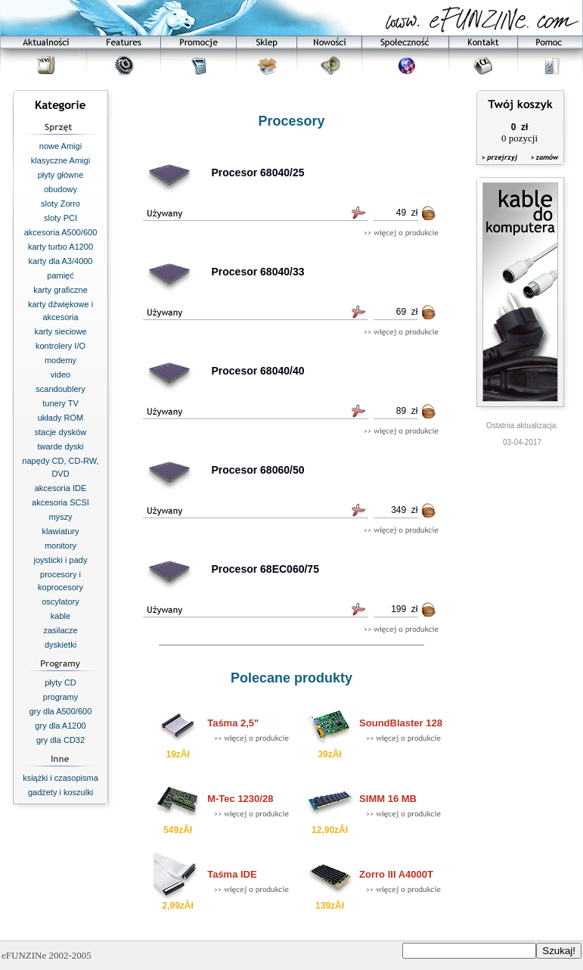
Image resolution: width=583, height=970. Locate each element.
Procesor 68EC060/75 (265, 569)
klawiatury (60, 531)
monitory (60, 545)
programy (60, 696)
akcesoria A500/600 (61, 232)
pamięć (60, 275)
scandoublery (60, 388)
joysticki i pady (61, 559)
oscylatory (60, 601)
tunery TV (60, 403)
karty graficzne (60, 289)
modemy (60, 360)
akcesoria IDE (60, 488)
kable (60, 615)
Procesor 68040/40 (258, 371)
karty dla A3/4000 (60, 261)
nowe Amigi (60, 146)
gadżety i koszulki (60, 792)
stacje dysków (60, 432)
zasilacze (60, 630)
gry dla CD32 (60, 740)
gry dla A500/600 (60, 711)
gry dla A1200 (60, 725)
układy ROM (61, 417)
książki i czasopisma (60, 777)
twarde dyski (60, 446)
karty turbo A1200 (60, 246)
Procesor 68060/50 (258, 470)
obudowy (60, 189)
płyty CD (60, 682)
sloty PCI (60, 217)
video (60, 374)
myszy (60, 516)
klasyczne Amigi (60, 160)
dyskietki (60, 644)
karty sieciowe (60, 331)
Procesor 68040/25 (258, 172)
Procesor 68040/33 (258, 272)
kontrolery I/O (60, 345)
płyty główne (61, 174)
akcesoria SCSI (60, 502)
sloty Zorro (60, 203)
